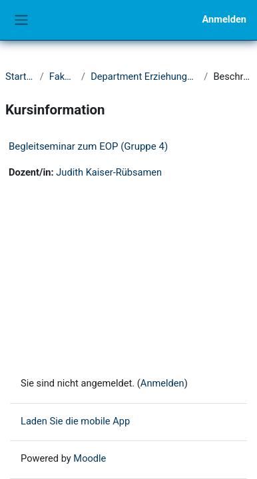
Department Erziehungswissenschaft (144, 76)
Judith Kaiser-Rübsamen (109, 172)
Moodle (89, 458)
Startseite (20, 76)
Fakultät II (62, 76)
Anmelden (224, 19)
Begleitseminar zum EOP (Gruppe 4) (88, 146)
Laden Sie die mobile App (75, 421)
